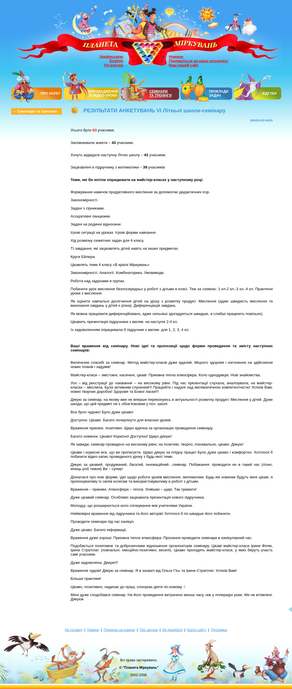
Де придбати (172, 630)
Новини (176, 56)
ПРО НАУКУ (50, 93)
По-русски (113, 65)
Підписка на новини (119, 630)
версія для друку (261, 120)
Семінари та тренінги (37, 111)
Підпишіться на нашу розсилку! (198, 61)
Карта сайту (196, 630)
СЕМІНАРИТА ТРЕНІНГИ (160, 93)
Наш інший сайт (184, 65)
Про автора (149, 630)
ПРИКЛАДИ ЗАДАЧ (218, 93)
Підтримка (219, 630)
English (116, 61)
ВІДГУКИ (269, 93)
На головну (73, 630)
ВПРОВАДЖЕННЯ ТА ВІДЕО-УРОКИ (103, 93)
